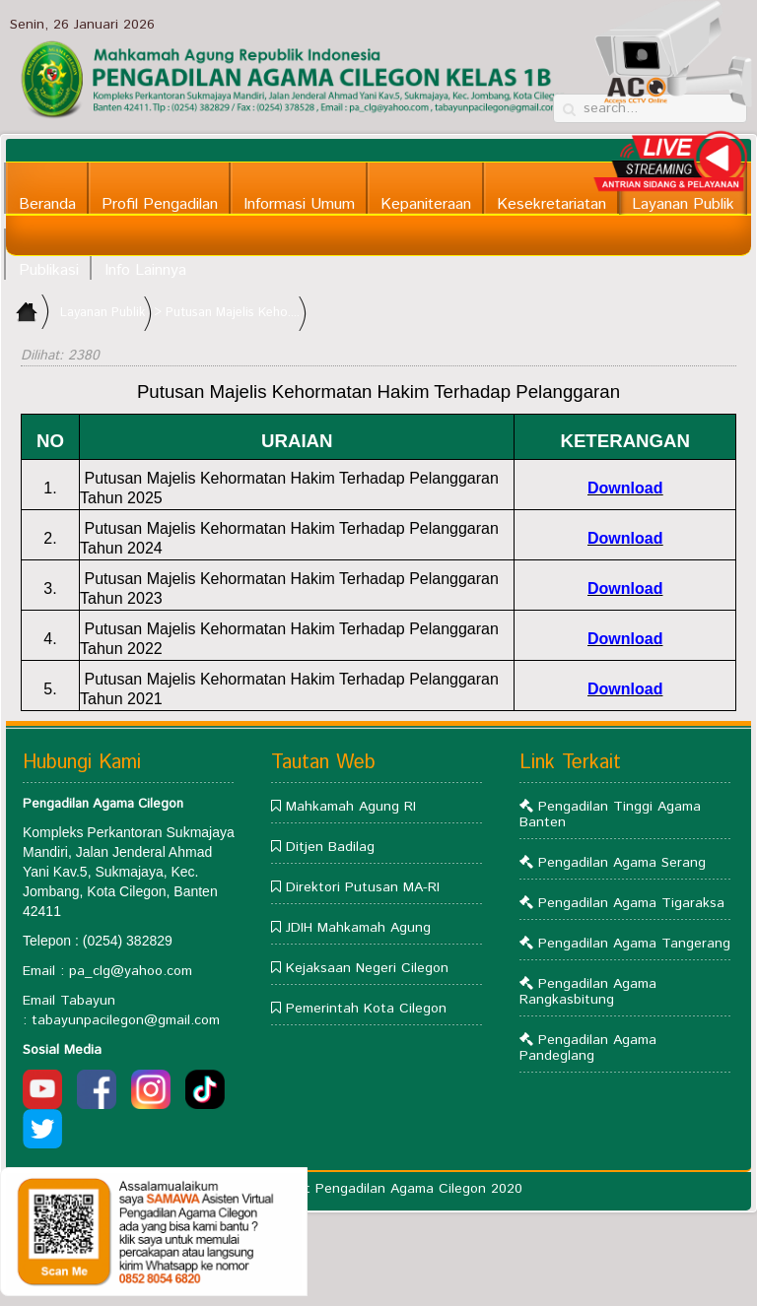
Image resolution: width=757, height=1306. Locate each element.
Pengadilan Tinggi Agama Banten (610, 814)
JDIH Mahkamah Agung (358, 928)
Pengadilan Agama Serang (622, 863)
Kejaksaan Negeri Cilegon (367, 968)
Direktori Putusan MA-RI (363, 887)
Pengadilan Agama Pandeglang (587, 1048)
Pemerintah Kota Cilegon (366, 1008)
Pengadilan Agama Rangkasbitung (587, 992)
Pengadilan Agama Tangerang (634, 943)
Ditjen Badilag (330, 847)
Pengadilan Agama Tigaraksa (631, 903)
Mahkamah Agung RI (351, 806)
